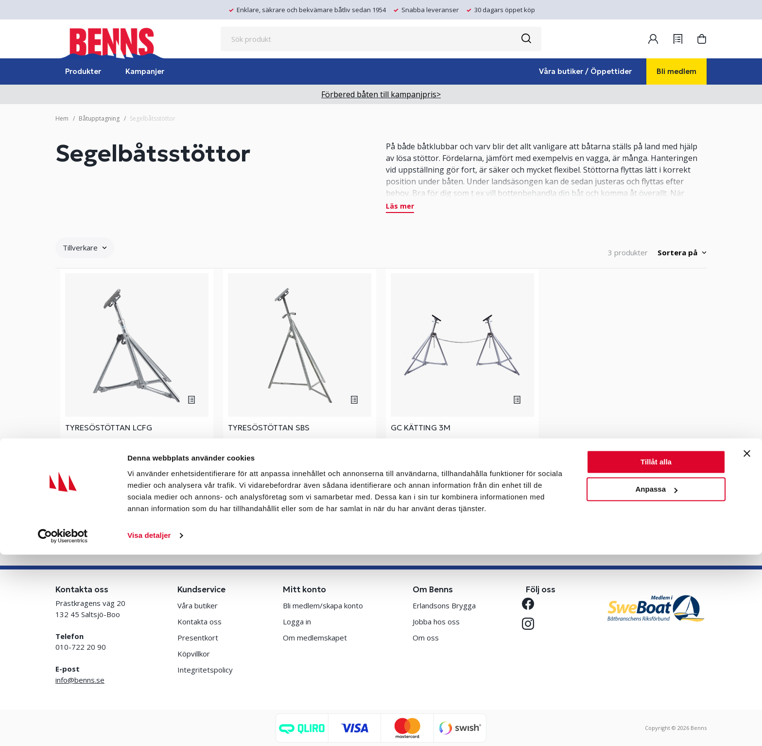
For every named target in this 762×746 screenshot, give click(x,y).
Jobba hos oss (436, 621)
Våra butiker (197, 605)
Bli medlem (676, 71)
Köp (462, 506)
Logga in (297, 621)
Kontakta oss (199, 621)
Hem (62, 118)
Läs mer (400, 207)
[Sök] (525, 39)
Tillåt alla (656, 653)
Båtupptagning (99, 118)
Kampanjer (144, 71)
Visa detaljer (149, 727)
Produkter (83, 71)
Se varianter (137, 505)
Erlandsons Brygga (444, 605)
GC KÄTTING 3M (420, 427)
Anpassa (656, 680)
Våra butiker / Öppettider (585, 71)
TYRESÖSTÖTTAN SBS (269, 427)
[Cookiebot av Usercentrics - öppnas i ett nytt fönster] (62, 727)
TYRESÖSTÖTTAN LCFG (108, 427)
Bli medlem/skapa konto (323, 605)
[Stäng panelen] (747, 644)
